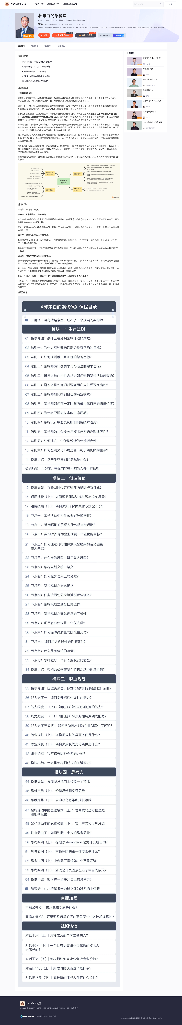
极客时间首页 (53, 4)
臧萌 (147, 96)
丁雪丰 (148, 117)
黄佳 (147, 74)
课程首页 (39, 4)
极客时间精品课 (70, 4)
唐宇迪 (148, 107)
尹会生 (148, 64)
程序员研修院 (150, 85)
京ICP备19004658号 (155, 1018)
